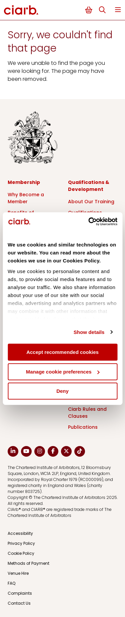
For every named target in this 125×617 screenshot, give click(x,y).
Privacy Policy (21, 543)
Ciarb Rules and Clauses (87, 412)
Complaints (20, 593)
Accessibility (20, 533)
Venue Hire (18, 573)
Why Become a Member (26, 198)
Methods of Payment (28, 563)
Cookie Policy (21, 553)
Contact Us (19, 603)
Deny (62, 391)
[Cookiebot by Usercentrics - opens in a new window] (89, 221)
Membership (24, 182)
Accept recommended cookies (62, 352)
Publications (83, 427)
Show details (89, 332)
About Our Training (91, 201)
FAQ (11, 583)
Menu (118, 10)
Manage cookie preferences (63, 372)
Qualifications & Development (88, 186)
